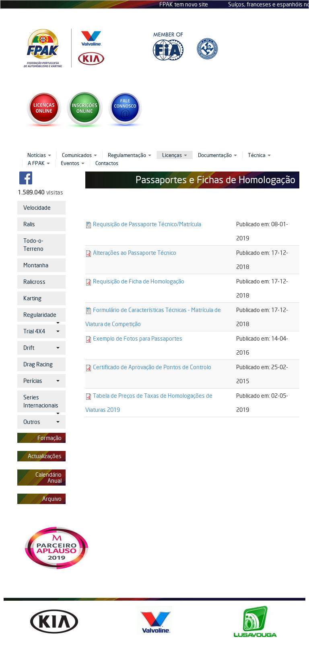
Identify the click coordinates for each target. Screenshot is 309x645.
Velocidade (37, 207)
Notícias (39, 155)
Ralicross (34, 281)
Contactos (106, 163)
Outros (41, 421)
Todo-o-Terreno (33, 244)
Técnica (259, 155)
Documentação (217, 155)
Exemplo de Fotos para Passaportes (137, 338)
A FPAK (39, 163)
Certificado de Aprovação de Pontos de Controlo (152, 367)
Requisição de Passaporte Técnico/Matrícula (147, 224)
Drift (41, 347)
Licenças (174, 155)
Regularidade (41, 316)
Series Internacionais (41, 403)
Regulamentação (129, 155)
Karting (32, 298)
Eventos (72, 163)
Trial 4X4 (41, 331)
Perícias (41, 380)
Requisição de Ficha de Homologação (138, 281)
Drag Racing (38, 364)
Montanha (35, 265)
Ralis (29, 224)
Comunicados (79, 155)
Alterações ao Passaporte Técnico (134, 252)
